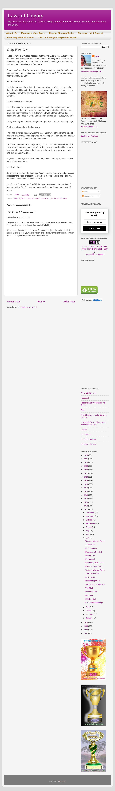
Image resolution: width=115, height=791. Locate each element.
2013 (86, 502)
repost (31, 198)
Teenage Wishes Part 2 (95, 541)
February (90, 614)
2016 (86, 491)
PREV (84, 249)
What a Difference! (88, 393)
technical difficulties (59, 198)
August (89, 527)
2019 (86, 481)
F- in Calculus (91, 548)
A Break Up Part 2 (92, 574)
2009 (86, 626)
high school (22, 198)
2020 (86, 477)
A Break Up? (90, 577)
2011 (86, 509)
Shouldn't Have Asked (94, 563)
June (88, 534)
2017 (86, 488)
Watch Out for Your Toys (95, 584)
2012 (86, 506)
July (88, 531)
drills (15, 198)
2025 (86, 459)
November (90, 516)
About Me (11, 33)
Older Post (69, 301)
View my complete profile (91, 71)
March (89, 611)
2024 (86, 462)
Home (41, 301)
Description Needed (93, 552)
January (89, 618)
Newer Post (13, 301)
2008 (86, 630)
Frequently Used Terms (33, 33)
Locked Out (90, 556)
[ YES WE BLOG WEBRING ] (94, 246)
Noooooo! (85, 398)
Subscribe (94, 228)
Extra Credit (90, 559)
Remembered (91, 592)
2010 (86, 622)
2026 (86, 455)
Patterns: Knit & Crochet (90, 33)
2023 (86, 466)
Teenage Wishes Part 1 (95, 570)
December (90, 513)
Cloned (84, 429)
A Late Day (89, 545)
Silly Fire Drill (90, 599)
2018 (86, 484)
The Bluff (89, 588)
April (88, 607)
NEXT (106, 249)
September (90, 523)
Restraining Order (92, 581)
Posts (85, 192)
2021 (86, 473)
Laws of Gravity (25, 16)
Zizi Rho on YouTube (89, 136)
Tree (83, 410)
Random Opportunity (93, 566)
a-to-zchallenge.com (89, 126)
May (88, 538)
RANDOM (92, 249)
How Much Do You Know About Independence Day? (93, 423)
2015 (86, 495)
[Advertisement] (95, 345)
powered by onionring (95, 254)
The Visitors (86, 434)
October (89, 520)
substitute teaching (42, 198)
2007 (86, 633)
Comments (87, 196)
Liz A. (97, 57)
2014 (86, 499)
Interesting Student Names (20, 37)
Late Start (89, 595)
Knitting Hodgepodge (94, 603)
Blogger (62, 781)
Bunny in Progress (88, 439)
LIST (100, 249)
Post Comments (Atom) (27, 307)
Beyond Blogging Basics (61, 33)
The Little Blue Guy (89, 444)
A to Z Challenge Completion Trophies (58, 37)
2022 (86, 470)
